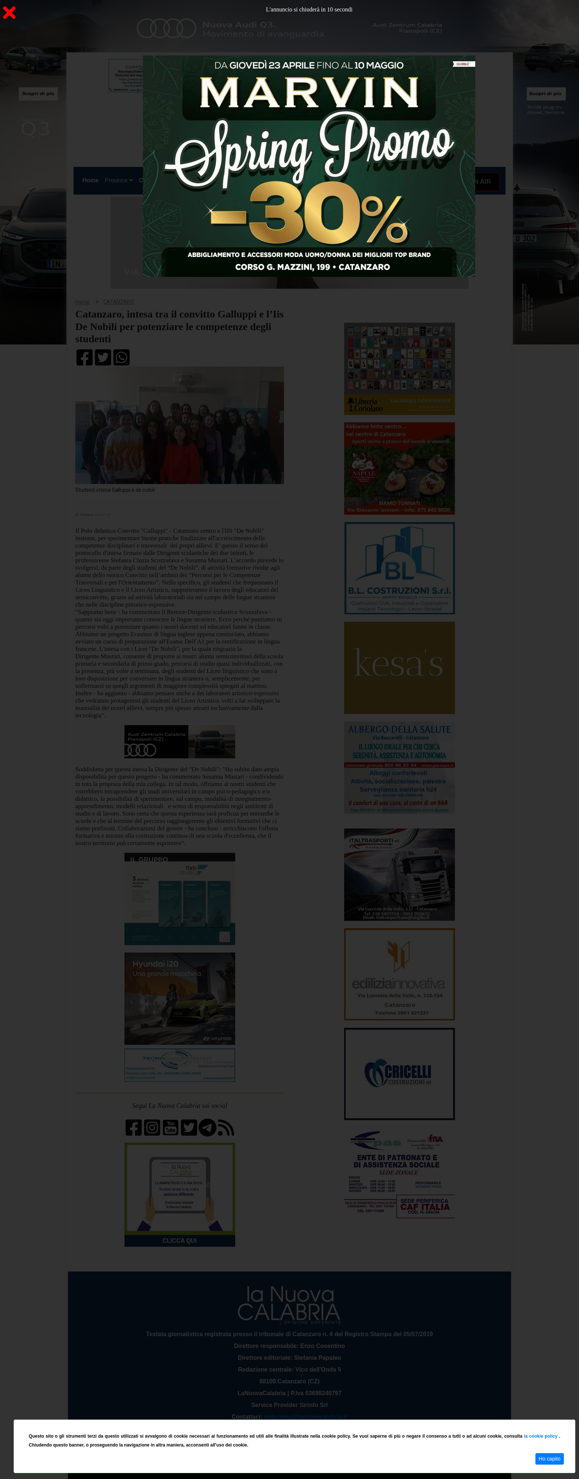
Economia (263, 180)
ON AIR (476, 181)
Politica (178, 180)
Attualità (231, 180)
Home (92, 178)
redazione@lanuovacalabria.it (305, 1417)
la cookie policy (541, 1436)
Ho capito (550, 1459)
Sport (290, 180)
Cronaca (150, 180)
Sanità (204, 180)
